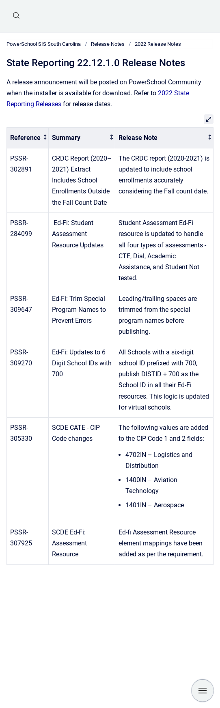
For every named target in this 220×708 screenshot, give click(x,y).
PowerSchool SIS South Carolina (43, 44)
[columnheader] (28, 138)
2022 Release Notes (158, 44)
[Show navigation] (203, 691)
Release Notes (108, 44)
